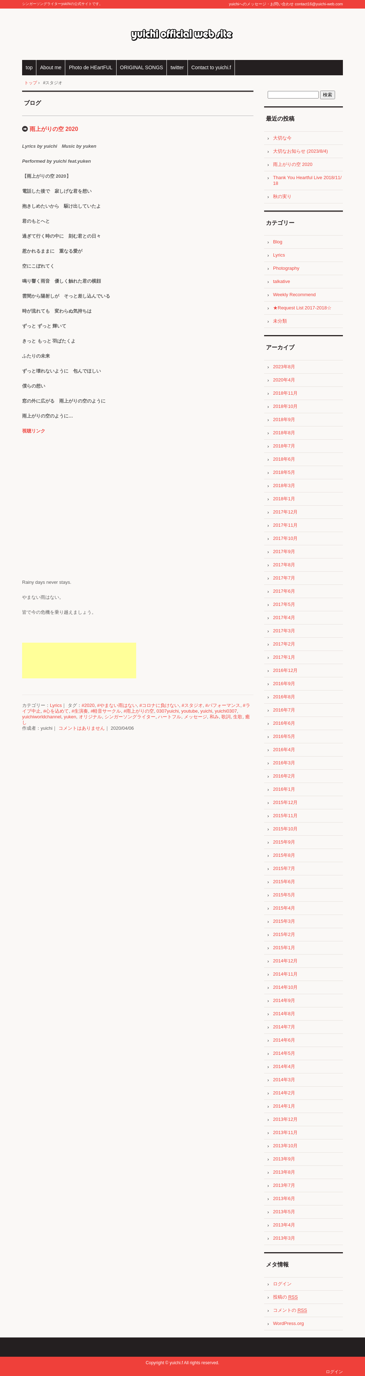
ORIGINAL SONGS (141, 67)
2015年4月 (284, 908)
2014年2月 (284, 1093)
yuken (70, 716)
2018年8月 (284, 432)
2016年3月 (284, 762)
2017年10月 (285, 538)
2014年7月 (284, 1027)
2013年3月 (284, 1238)
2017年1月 (284, 657)
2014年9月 (284, 1000)
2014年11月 (285, 974)
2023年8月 (284, 366)
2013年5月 (284, 1211)
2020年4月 (284, 380)
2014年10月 (285, 987)
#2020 (88, 705)
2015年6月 (284, 881)
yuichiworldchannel (41, 716)
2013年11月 (285, 1132)
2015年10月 (285, 828)
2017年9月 (284, 551)
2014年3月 (284, 1079)
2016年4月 (284, 749)
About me (50, 67)
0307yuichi (167, 711)
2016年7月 (284, 710)
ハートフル (169, 716)
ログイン (282, 1283)
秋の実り (282, 196)
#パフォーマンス (222, 705)
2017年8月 (284, 564)
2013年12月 (285, 1119)
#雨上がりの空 (139, 711)
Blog (277, 241)
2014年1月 (284, 1106)
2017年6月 (284, 591)
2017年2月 (284, 644)
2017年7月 (284, 578)
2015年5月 (284, 894)
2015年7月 (284, 868)
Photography (286, 268)
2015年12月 (285, 802)
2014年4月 (284, 1066)
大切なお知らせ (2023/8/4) (300, 151)
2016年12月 (285, 670)
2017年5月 (284, 604)
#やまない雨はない (117, 705)
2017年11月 (285, 525)
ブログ (32, 103)
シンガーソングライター (129, 716)
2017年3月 (284, 630)
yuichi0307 (226, 711)
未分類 (280, 321)
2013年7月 (284, 1185)
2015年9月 (284, 842)
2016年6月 (284, 723)
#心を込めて (56, 711)
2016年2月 (284, 776)
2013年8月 (284, 1172)
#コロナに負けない (159, 705)
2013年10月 (285, 1145)
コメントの (290, 1310)
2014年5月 (284, 1053)
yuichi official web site (182, 34)
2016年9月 (284, 683)
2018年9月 (284, 419)
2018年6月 (284, 459)
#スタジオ (191, 705)
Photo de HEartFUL (90, 67)
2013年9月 (284, 1159)
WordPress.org (288, 1323)
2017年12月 (285, 512)
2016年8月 (284, 696)
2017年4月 (284, 617)
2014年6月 (284, 1040)
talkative (281, 281)
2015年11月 (285, 815)
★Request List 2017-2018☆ (302, 307)
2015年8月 (284, 855)
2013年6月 (284, 1198)
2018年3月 (284, 485)
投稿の (285, 1297)
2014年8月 (284, 1013)
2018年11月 (285, 393)
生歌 (237, 716)
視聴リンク (33, 431)
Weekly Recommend (294, 294)
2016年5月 (284, 736)
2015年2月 (284, 934)
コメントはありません (81, 728)
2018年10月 (285, 406)
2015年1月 (284, 947)
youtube (189, 711)
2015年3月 (284, 921)
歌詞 (226, 716)
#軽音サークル (106, 711)
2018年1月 (284, 498)
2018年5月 (284, 472)
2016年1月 (284, 789)
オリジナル (90, 716)
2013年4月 (284, 1225)
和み (214, 716)
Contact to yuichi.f (211, 67)
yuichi (206, 711)
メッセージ (195, 716)
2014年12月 (285, 960)
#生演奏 (80, 711)
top (29, 67)
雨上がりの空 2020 (54, 129)
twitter (177, 67)
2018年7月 (284, 446)
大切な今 (282, 138)
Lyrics (56, 705)
